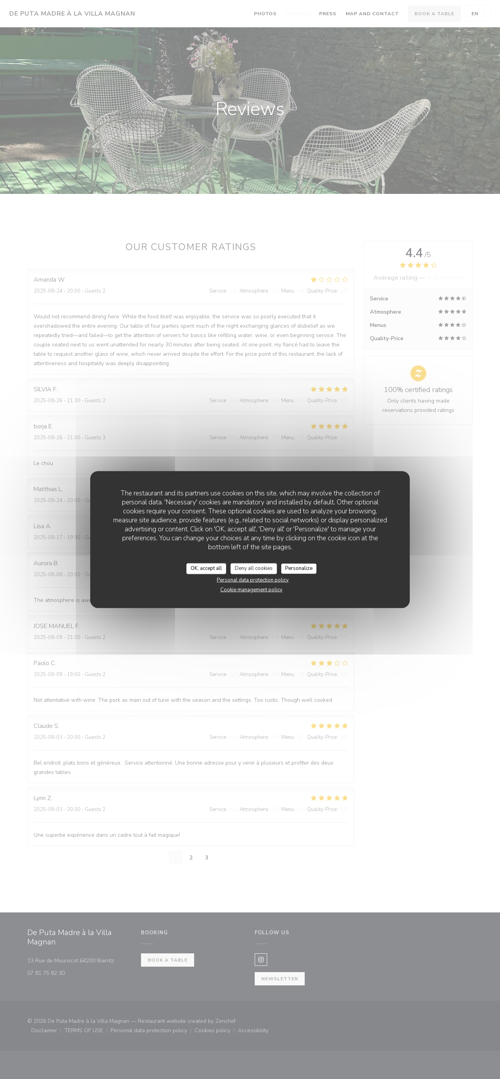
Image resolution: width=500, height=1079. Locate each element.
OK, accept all (206, 568)
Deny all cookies (254, 568)
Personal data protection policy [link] (253, 579)
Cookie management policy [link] (251, 589)
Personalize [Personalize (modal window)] (298, 568)
